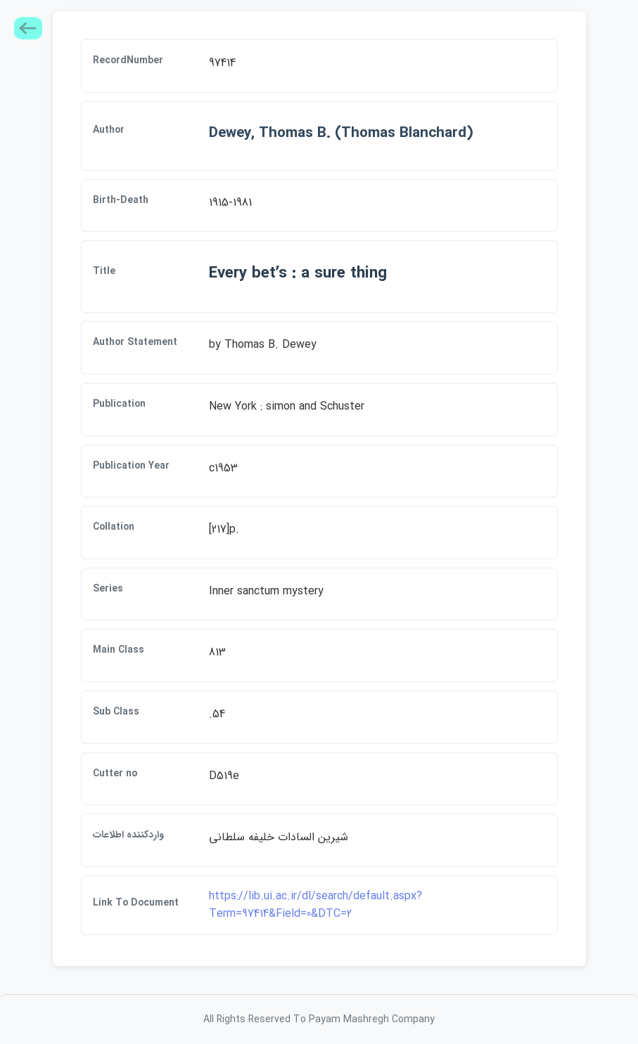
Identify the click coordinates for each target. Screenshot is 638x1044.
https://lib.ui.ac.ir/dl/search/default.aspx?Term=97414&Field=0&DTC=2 (315, 905)
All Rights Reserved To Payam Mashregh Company (319, 1019)
